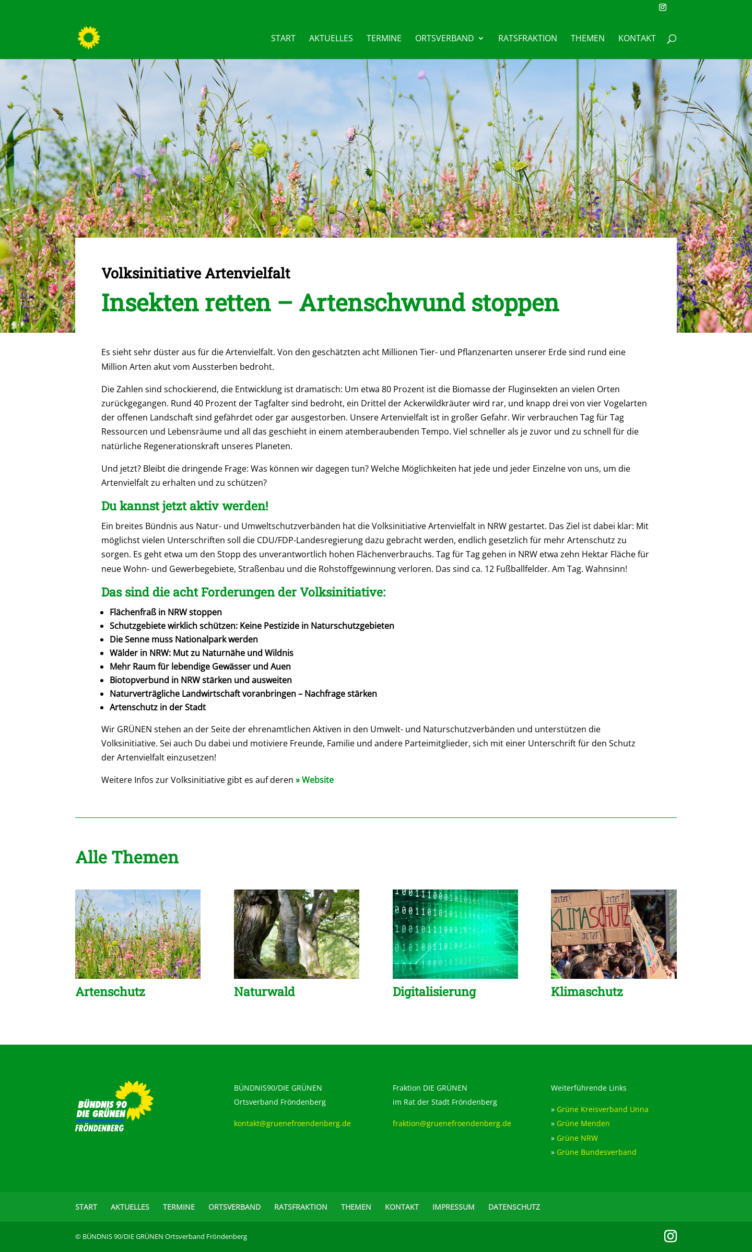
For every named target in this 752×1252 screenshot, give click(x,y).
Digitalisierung (434, 991)
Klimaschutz (587, 991)
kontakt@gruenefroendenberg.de (292, 1123)
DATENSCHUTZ (514, 1207)
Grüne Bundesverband (597, 1152)
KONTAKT (637, 39)
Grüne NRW (577, 1138)
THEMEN (588, 39)
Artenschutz (110, 991)
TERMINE (384, 39)
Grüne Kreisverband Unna (603, 1109)
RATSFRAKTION (527, 39)
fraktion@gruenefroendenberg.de (452, 1123)
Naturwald (264, 991)
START (283, 39)
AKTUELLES (331, 39)
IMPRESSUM (453, 1207)
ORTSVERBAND (444, 39)
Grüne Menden (583, 1123)
